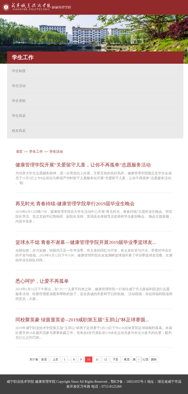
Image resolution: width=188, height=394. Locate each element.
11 (97, 360)
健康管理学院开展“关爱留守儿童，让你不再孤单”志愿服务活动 (83, 164)
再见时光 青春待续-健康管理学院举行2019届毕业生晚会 (75, 203)
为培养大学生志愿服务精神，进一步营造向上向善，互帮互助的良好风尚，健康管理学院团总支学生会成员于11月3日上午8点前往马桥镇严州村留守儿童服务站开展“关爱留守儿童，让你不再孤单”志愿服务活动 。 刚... (93, 177)
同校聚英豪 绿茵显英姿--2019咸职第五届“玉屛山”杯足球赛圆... (82, 320)
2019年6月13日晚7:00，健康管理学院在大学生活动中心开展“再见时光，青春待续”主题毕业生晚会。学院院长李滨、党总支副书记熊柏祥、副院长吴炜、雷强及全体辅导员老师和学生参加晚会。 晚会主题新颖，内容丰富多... (94, 216)
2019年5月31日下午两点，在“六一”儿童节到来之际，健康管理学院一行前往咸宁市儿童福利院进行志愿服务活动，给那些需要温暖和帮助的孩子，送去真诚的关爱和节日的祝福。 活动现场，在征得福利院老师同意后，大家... (94, 294)
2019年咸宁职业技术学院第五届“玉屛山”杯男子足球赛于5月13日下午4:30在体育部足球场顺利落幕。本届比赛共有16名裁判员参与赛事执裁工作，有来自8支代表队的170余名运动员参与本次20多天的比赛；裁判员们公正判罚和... (94, 333)
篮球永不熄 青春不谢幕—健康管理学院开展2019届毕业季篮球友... (85, 242)
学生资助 (18, 101)
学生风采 (18, 116)
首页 (18, 151)
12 (105, 360)
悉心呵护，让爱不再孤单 (42, 281)
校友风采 (18, 131)
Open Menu (178, 7)
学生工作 (35, 151)
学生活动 (18, 86)
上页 (55, 360)
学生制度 (18, 71)
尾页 (127, 360)
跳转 (154, 360)
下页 (116, 360)
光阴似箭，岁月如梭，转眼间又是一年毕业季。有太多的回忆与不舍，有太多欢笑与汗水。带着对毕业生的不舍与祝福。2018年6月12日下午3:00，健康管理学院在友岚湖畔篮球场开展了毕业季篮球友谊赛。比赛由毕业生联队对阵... (94, 255)
